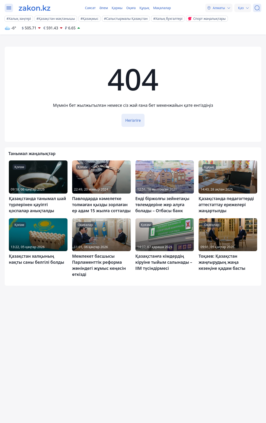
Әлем (103, 8)
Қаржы (117, 8)
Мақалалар (162, 8)
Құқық (144, 8)
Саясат (90, 8)
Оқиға (131, 8)
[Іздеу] (257, 8)
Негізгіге (133, 120)
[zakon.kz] (35, 8)
